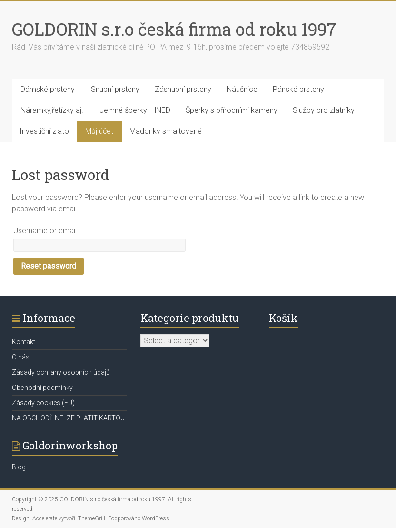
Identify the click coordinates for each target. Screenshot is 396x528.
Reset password (48, 265)
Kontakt (23, 342)
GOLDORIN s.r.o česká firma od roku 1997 (174, 29)
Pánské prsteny (298, 89)
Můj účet (99, 131)
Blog (19, 467)
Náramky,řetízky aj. (51, 110)
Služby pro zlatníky (324, 110)
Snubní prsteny (115, 89)
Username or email (45, 230)
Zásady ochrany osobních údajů (61, 372)
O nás (21, 357)
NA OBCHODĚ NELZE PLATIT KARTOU (68, 418)
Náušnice (242, 89)
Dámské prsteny (47, 89)
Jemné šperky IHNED (134, 110)
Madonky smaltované (165, 131)
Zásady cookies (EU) (43, 403)
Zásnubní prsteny (183, 89)
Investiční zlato (44, 131)
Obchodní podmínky (42, 387)
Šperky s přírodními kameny (231, 110)
